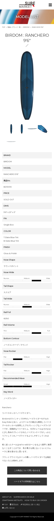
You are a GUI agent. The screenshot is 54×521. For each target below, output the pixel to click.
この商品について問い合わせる (27, 470)
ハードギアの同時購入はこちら (27, 481)
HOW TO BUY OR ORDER (36, 500)
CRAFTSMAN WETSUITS (12, 500)
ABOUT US (6, 497)
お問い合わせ (8, 508)
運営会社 (14, 505)
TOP (3, 27)
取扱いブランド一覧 (14, 27)
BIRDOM (26, 27)
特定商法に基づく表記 (30, 505)
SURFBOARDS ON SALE (24, 497)
